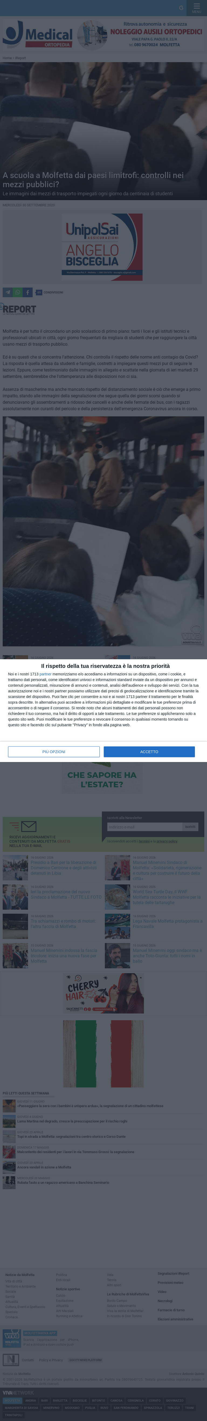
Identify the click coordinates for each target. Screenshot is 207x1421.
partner (45, 674)
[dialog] (103, 710)
